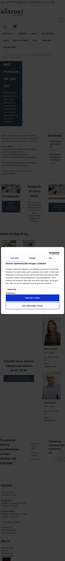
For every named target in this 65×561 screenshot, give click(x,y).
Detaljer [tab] (32, 258)
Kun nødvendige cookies (32, 306)
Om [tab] (50, 258)
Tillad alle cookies (32, 298)
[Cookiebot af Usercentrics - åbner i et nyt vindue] (49, 253)
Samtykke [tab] (14, 258)
